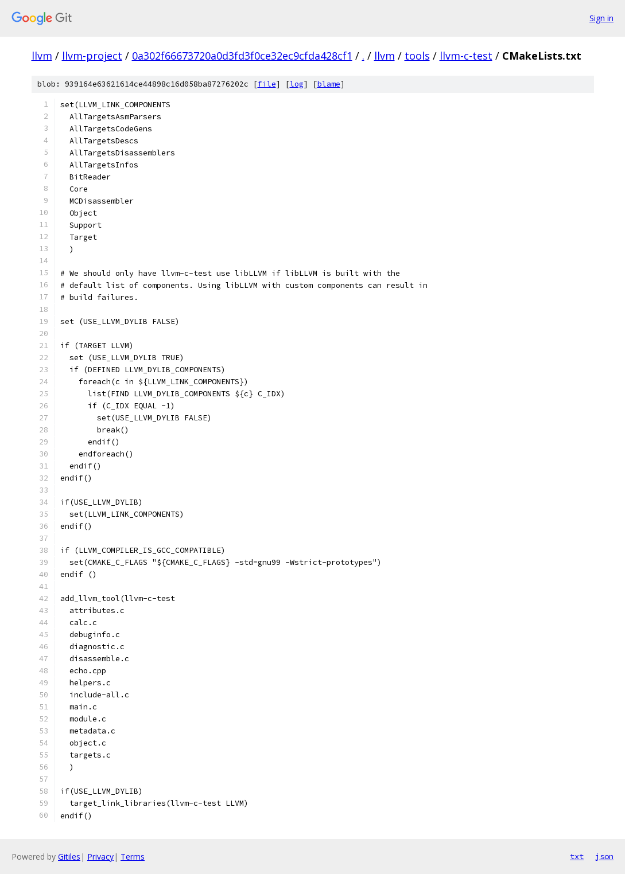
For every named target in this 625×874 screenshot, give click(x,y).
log (297, 84)
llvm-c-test (466, 56)
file (267, 84)
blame (328, 84)
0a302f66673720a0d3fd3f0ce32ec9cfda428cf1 (242, 56)
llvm (42, 56)
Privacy (100, 856)
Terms (133, 856)
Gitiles (69, 856)
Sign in (601, 18)
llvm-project (92, 56)
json (604, 856)
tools (417, 56)
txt (577, 856)
